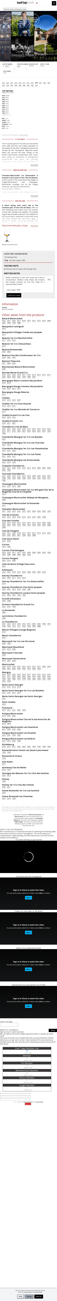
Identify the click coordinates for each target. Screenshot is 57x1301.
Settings (29, 1296)
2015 (29, 321)
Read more (34, 165)
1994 (7, 85)
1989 (19, 85)
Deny (20, 1296)
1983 (24, 555)
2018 (19, 375)
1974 (29, 669)
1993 (44, 677)
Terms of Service (28, 1102)
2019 (19, 83)
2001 (40, 83)
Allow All (38, 1296)
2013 (34, 321)
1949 (9, 681)
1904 (29, 525)
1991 (49, 624)
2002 (4, 352)
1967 (34, 377)
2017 (24, 83)
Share (53, 1031)
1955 (4, 681)
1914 (14, 626)
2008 (34, 476)
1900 (34, 525)
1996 (3, 85)
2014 (28, 83)
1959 (49, 679)
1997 (34, 677)
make (20, 269)
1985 (28, 85)
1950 (39, 746)
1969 (29, 679)
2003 (14, 377)
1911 (49, 478)
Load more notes (13, 295)
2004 (9, 363)
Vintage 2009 (20, 201)
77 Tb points (20, 139)
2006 (49, 321)
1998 (4, 478)
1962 (39, 478)
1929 (9, 626)
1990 (15, 85)
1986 (24, 85)
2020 (15, 83)
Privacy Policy (38, 1292)
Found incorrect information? (15, 135)
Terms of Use (28, 1292)
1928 (44, 478)
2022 (7, 83)
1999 (48, 83)
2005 (4, 323)
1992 (11, 85)
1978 (29, 478)
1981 (14, 357)
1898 (4, 612)
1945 (4, 626)
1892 (44, 525)
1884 (4, 527)
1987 (9, 679)
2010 (32, 83)
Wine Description (20, 170)
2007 (19, 400)
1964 (34, 478)
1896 (34, 626)
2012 (39, 321)
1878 (24, 710)
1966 (29, 589)
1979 (36, 85)
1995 (9, 478)
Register (28, 1104)
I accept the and (30, 1102)
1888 (49, 525)
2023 (3, 83)
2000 (44, 83)
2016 (24, 321)
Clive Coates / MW (18, 260)
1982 (32, 85)
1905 (4, 480)
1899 (39, 525)
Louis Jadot (17, 55)
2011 (4, 363)
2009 (36, 83)
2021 (11, 83)
